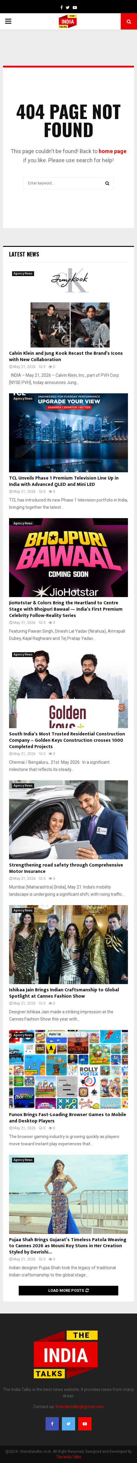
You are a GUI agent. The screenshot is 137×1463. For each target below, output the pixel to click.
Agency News (23, 273)
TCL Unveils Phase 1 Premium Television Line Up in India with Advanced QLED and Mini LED (64, 481)
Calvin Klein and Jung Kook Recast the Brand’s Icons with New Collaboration (66, 356)
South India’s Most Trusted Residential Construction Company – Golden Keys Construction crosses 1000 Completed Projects (67, 740)
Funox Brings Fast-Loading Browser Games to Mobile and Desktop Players (67, 1118)
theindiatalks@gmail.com (80, 1406)
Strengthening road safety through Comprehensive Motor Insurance (66, 868)
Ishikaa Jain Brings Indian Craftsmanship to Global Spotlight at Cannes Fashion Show (64, 993)
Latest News (24, 254)
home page (112, 151)
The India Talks (68, 1457)
